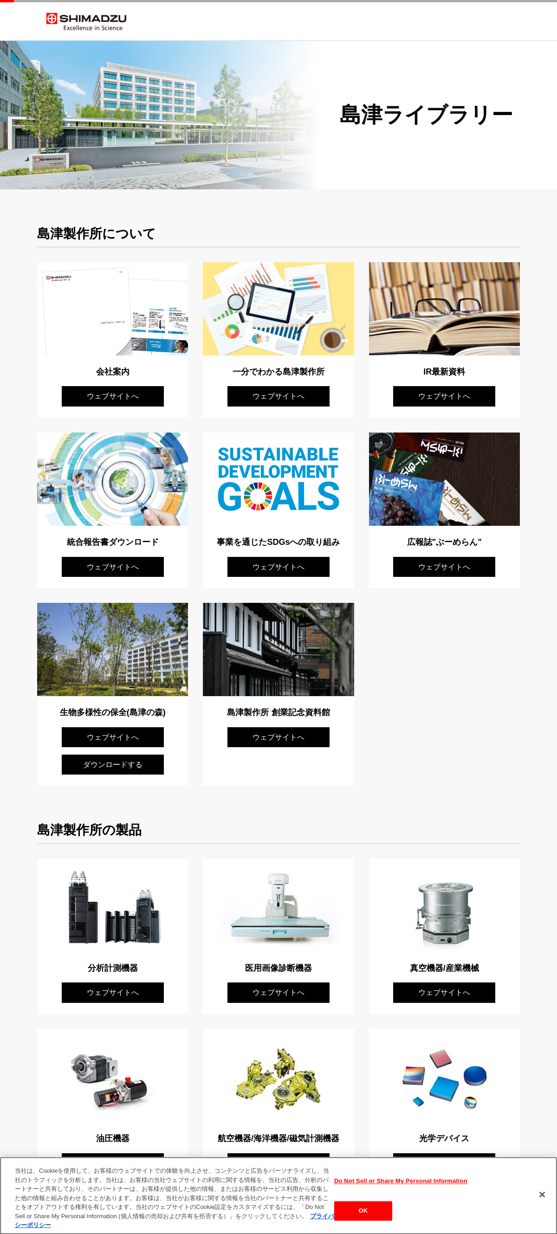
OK (363, 1215)
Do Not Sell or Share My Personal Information (400, 1186)
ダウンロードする (112, 765)
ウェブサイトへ (113, 396)
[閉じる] (542, 1199)
